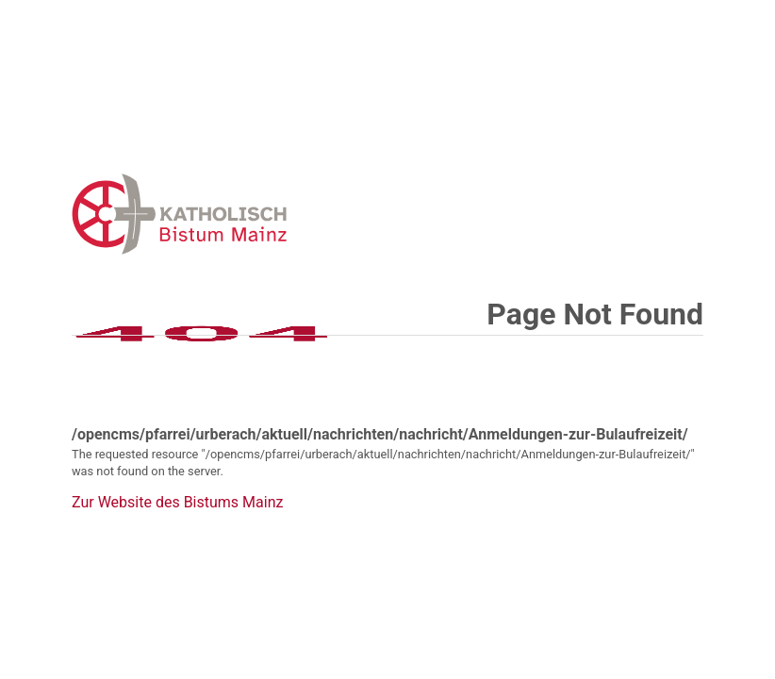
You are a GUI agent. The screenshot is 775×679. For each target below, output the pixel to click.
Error (277, 213)
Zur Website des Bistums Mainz (177, 502)
